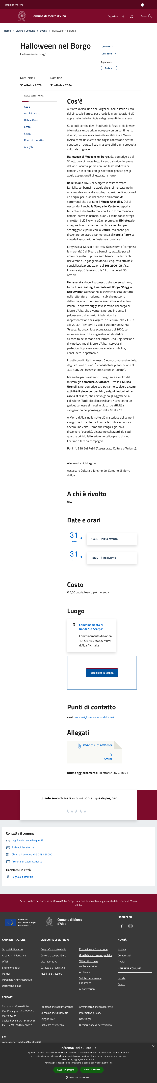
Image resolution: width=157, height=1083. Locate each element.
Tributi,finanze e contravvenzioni (88, 963)
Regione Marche (14, 5)
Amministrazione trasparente (96, 1007)
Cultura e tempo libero (53, 955)
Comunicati (124, 955)
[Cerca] (150, 16)
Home (7, 31)
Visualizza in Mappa (102, 673)
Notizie (122, 949)
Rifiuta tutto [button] (92, 1069)
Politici (6, 974)
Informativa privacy (90, 1013)
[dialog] (78, 1063)
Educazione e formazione (93, 949)
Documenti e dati (11, 986)
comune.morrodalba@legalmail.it (21, 1042)
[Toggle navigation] (7, 16)
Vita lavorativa (49, 961)
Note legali (85, 1019)
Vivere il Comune (26, 31)
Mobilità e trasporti (51, 974)
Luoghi (121, 978)
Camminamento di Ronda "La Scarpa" (91, 627)
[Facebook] (121, 16)
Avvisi (121, 961)
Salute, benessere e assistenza (90, 980)
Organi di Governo (12, 949)
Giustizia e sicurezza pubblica (95, 955)
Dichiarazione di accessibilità (95, 1025)
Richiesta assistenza (52, 1025)
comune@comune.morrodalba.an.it (95, 717)
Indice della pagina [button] (33, 95)
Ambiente (84, 972)
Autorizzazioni (87, 989)
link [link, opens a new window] (111, 1062)
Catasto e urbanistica (53, 968)
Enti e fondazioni (11, 968)
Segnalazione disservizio (54, 1013)
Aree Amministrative (14, 955)
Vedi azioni (109, 54)
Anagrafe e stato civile (53, 949)
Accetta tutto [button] (65, 1069)
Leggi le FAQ (48, 1019)
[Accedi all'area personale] (142, 5)
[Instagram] (130, 16)
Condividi (109, 47)
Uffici (5, 961)
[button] (78, 1077)
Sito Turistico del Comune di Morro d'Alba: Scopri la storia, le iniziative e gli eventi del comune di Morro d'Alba (78, 903)
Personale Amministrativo (17, 980)
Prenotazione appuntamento (57, 1007)
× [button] (153, 1046)
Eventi (43, 31)
